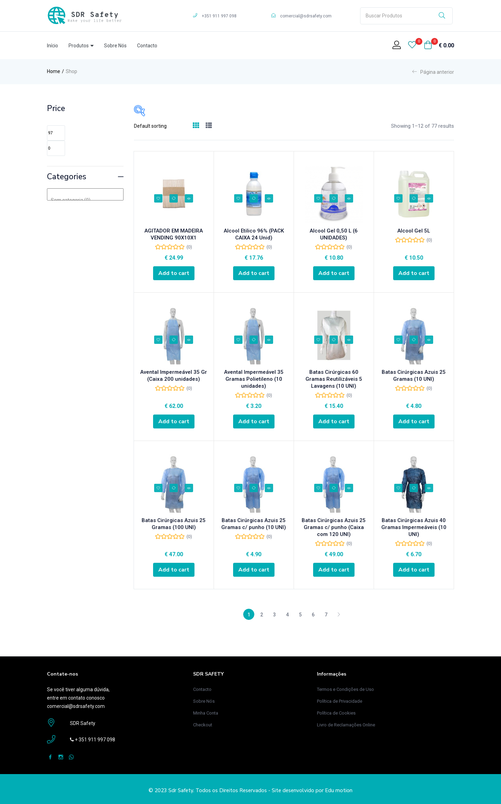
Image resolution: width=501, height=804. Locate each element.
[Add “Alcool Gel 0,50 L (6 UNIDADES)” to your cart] (334, 274)
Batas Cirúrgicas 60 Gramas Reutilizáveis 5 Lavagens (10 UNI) (334, 380)
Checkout (202, 721)
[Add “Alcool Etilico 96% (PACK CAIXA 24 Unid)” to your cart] (254, 274)
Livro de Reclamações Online (346, 721)
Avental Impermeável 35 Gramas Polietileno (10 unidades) (254, 380)
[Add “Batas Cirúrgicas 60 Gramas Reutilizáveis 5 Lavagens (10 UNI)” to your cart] (334, 421)
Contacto (147, 45)
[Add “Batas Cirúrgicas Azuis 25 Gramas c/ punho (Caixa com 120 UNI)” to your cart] (334, 568)
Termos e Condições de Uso (345, 686)
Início (52, 45)
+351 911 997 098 (219, 16)
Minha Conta (205, 709)
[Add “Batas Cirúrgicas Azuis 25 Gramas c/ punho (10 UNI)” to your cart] (254, 568)
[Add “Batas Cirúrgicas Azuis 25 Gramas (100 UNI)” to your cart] (173, 568)
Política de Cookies (336, 709)
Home (53, 71)
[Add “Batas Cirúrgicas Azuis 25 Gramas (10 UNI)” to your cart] (414, 421)
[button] (439, 45)
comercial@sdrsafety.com (306, 16)
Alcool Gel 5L (413, 233)
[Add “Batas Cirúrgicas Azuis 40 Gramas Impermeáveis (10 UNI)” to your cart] (414, 568)
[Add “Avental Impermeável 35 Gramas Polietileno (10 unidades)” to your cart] (254, 421)
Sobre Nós (115, 45)
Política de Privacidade (339, 698)
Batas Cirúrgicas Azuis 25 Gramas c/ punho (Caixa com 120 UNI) (333, 528)
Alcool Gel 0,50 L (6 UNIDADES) (333, 233)
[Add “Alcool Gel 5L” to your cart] (414, 274)
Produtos (81, 45)
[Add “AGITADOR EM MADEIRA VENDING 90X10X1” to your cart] (173, 274)
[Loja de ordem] (160, 126)
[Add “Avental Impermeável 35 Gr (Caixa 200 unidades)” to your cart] (173, 421)
